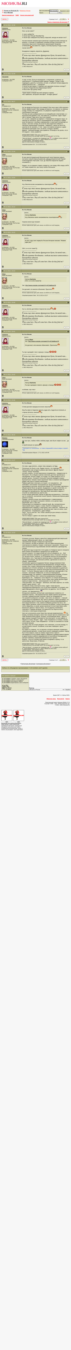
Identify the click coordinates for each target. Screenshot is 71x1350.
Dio (3, 104)
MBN (7, 721)
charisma (5, 28)
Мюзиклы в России (25, 10)
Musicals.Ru (60, 698)
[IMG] (3, 688)
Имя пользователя (44, 10)
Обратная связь (51, 698)
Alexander (5, 77)
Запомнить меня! (64, 11)
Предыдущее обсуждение (28, 663)
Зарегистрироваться (8, 15)
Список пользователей (27, 15)
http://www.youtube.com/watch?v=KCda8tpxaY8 (40, 285)
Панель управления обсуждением (57, 22)
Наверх (67, 698)
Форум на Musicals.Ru (11, 10)
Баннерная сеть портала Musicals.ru (11, 723)
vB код (4, 685)
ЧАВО (17, 15)
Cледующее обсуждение (43, 663)
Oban (4, 154)
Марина (4, 438)
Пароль (41, 12)
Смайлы (4, 686)
